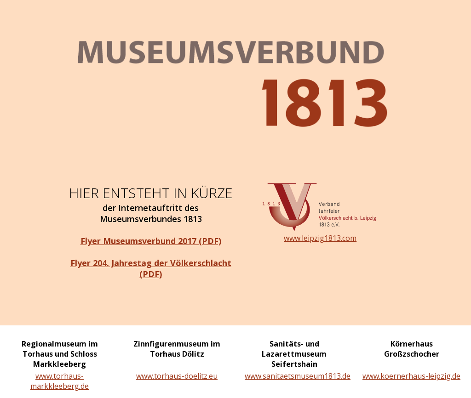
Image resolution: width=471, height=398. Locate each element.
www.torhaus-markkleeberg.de (59, 381)
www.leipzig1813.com (320, 238)
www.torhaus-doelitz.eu (177, 376)
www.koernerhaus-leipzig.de (411, 376)
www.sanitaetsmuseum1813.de (294, 376)
